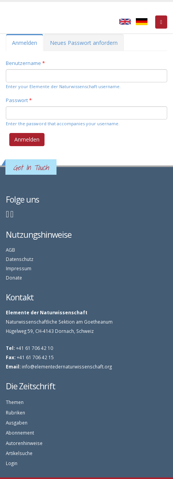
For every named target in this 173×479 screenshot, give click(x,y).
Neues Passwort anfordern (84, 42)
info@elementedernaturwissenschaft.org (67, 366)
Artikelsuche (19, 453)
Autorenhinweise (24, 443)
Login (11, 463)
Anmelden (27, 45)
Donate (14, 277)
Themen (15, 402)
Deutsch (141, 22)
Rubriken (15, 412)
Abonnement (20, 433)
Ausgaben (16, 422)
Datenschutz (19, 259)
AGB (10, 250)
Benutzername (25, 63)
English (125, 22)
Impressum (18, 268)
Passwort (19, 100)
